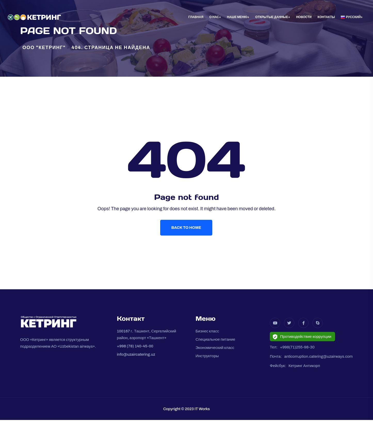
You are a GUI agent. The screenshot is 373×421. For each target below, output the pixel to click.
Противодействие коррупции (301, 337)
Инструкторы (207, 357)
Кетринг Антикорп (304, 367)
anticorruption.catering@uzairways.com (318, 357)
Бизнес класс (207, 332)
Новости (304, 17)
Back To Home (186, 228)
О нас (214, 17)
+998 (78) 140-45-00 (135, 347)
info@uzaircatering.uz (136, 355)
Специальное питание (215, 340)
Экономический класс (215, 349)
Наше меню (237, 17)
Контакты (326, 17)
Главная (195, 17)
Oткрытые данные (271, 17)
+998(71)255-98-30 (297, 348)
